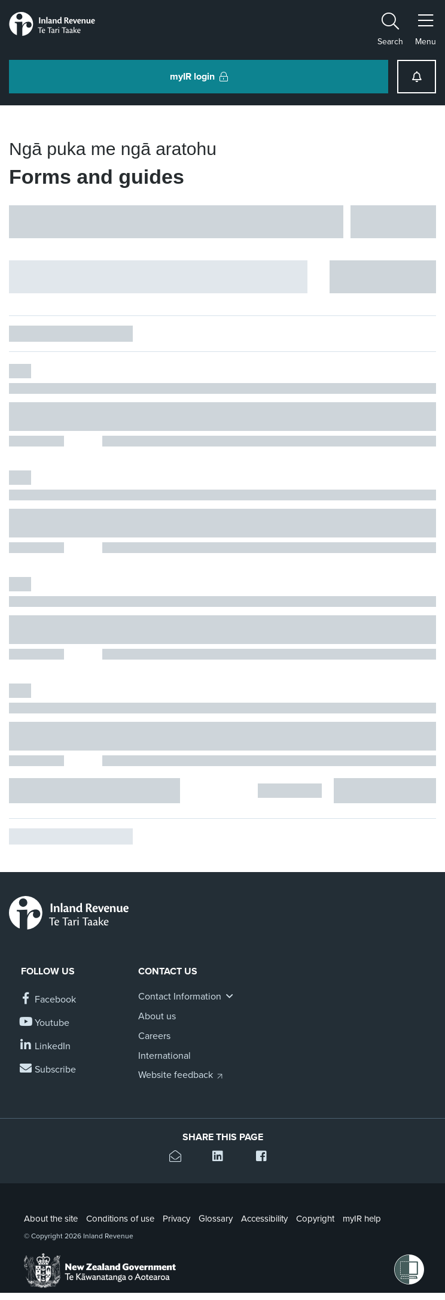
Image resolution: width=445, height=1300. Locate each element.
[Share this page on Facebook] (266, 1157)
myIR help (362, 1218)
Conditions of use (120, 1218)
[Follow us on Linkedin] (46, 1046)
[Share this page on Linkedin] (222, 1157)
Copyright (315, 1218)
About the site (51, 1218)
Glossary (216, 1218)
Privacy (176, 1218)
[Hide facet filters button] (158, 276)
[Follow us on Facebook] (48, 999)
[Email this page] (179, 1157)
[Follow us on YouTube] (45, 1023)
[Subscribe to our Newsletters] (48, 1069)
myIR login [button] (199, 77)
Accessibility (264, 1218)
